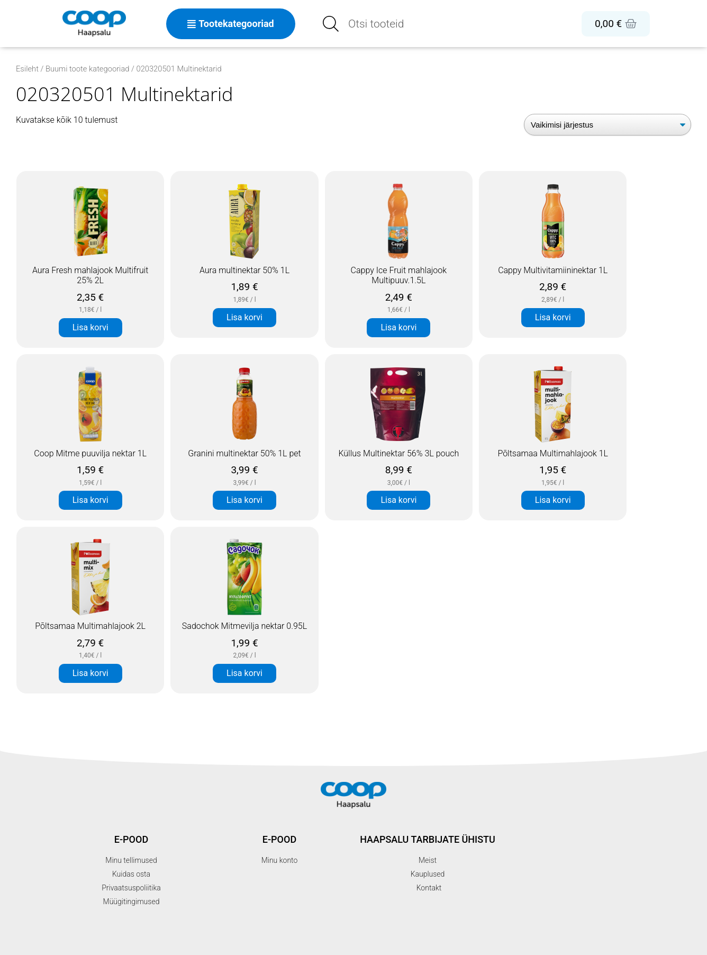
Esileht (27, 69)
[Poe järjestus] (607, 125)
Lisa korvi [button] (90, 327)
